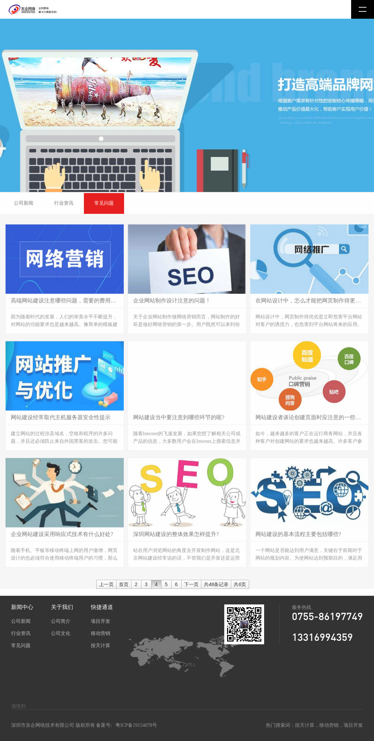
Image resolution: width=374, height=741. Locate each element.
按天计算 (100, 645)
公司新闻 (21, 621)
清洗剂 (18, 706)
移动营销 (100, 633)
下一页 (191, 584)
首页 (124, 584)
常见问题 (21, 645)
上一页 (106, 584)
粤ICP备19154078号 (136, 725)
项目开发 (100, 621)
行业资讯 (21, 633)
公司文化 (60, 633)
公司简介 (60, 621)
